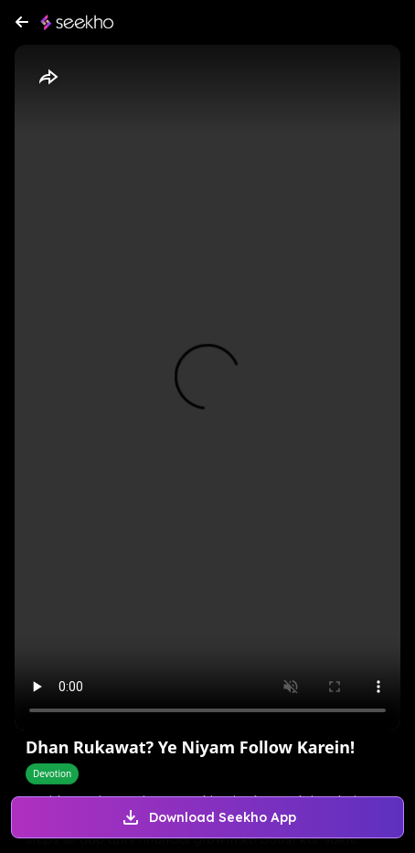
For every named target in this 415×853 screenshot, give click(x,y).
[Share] (47, 77)
